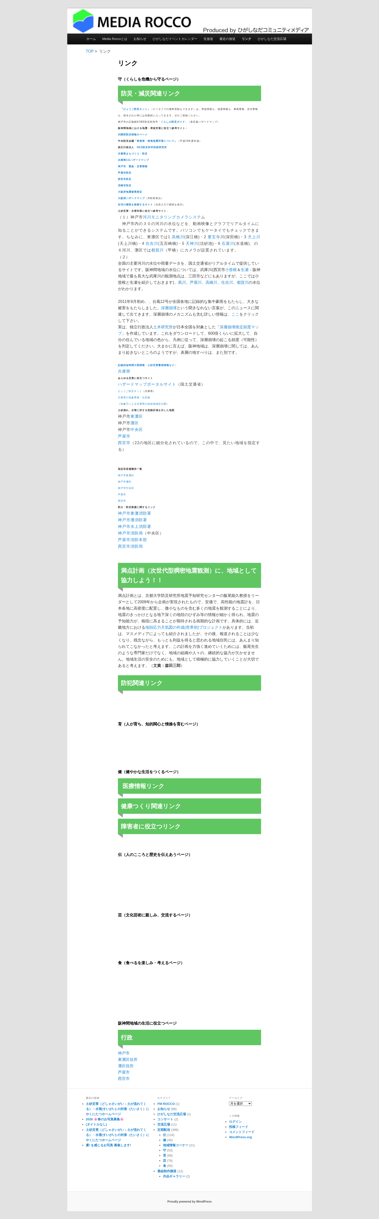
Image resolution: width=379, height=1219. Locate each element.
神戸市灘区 (124, 481)
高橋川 (178, 237)
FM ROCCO (166, 1104)
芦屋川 (196, 282)
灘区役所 (126, 1066)
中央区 (136, 429)
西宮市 (124, 443)
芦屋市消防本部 (132, 540)
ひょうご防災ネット (135, 109)
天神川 (192, 243)
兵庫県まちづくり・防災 (133, 153)
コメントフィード (241, 1132)
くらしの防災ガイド (173, 121)
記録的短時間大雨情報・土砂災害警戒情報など (146, 365)
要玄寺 (214, 237)
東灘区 (136, 416)
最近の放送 (227, 39)
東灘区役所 (128, 1059)
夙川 (182, 282)
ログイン (235, 1122)
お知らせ (140, 39)
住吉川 (152, 243)
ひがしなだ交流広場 (272, 39)
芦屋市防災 (124, 172)
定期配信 (163, 1130)
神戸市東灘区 (126, 475)
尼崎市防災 (124, 185)
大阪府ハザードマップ (131, 198)
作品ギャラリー (174, 1176)
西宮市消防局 (130, 546)
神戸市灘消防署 (132, 520)
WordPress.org (240, 1137)
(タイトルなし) (96, 1124)
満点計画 (132, 570)
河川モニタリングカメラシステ (172, 217)
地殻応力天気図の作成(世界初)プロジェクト (183, 627)
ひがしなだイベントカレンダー (175, 39)
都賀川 (157, 250)
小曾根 (231, 270)
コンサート (165, 1119)
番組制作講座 (166, 1171)
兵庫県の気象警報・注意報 (134, 397)
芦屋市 (124, 436)
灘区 (134, 423)
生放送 (208, 39)
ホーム (91, 39)
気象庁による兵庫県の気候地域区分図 (143, 403)
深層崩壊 (169, 308)
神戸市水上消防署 (134, 526)
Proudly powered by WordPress (189, 1201)
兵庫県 (124, 371)
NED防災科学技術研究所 (152, 147)
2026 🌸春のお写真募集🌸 (105, 1119)
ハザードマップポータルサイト (147, 384)
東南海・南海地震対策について (155, 141)
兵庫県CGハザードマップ (133, 160)
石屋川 (228, 243)
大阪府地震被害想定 (130, 191)
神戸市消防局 (130, 533)
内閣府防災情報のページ (133, 134)
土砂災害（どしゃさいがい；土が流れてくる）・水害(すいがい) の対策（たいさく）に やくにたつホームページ (117, 1109)
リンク (246, 39)
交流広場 (163, 1124)
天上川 (254, 237)
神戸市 (124, 1053)
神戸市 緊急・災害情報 (133, 166)
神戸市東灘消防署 (134, 513)
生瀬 (245, 270)
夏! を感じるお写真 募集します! (108, 1145)
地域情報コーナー (175, 1145)
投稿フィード (238, 1127)
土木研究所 (163, 327)
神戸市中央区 (126, 488)
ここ (235, 314)
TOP (90, 51)
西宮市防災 (124, 179)
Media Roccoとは (114, 39)
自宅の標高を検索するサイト (135, 204)
